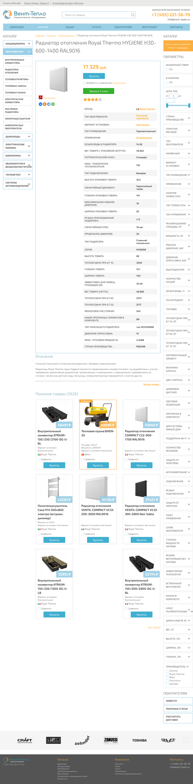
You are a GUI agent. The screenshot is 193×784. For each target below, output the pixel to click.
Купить (94, 76)
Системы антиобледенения (17, 184)
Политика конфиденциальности (128, 774)
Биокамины (13, 155)
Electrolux (174, 680)
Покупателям (123, 27)
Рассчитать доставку (173, 718)
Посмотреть (119, 82)
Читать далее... (151, 384)
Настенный (142, 124)
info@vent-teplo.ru (179, 19)
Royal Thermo (147, 108)
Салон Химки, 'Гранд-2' (36, 3)
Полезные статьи (177, 708)
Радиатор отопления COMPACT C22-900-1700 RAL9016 (140, 435)
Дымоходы (12, 136)
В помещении (144, 137)
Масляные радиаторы (12, 110)
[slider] (167, 105)
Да (170, 69)
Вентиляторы (63, 774)
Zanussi (173, 670)
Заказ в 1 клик (98, 91)
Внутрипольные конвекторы (14, 61)
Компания (16, 27)
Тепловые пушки (15, 92)
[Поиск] (133, 15)
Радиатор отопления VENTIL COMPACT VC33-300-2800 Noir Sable (141, 510)
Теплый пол (13, 174)
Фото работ (149, 27)
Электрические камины (15, 146)
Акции (70, 27)
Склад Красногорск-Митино (68, 3)
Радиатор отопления (142, 116)
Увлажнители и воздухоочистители (18, 165)
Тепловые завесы (15, 86)
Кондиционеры (15, 43)
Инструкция (49, 97)
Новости (171, 700)
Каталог (43, 27)
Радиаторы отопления (12, 71)
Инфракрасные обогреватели (14, 127)
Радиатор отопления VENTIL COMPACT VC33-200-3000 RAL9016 (97, 510)
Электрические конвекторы (14, 101)
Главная (39, 35)
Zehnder (173, 683)
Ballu (172, 677)
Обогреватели (14, 51)
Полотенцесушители (17, 118)
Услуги (96, 27)
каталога (183, 47)
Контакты (176, 27)
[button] (186, 739)
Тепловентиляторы (17, 79)
